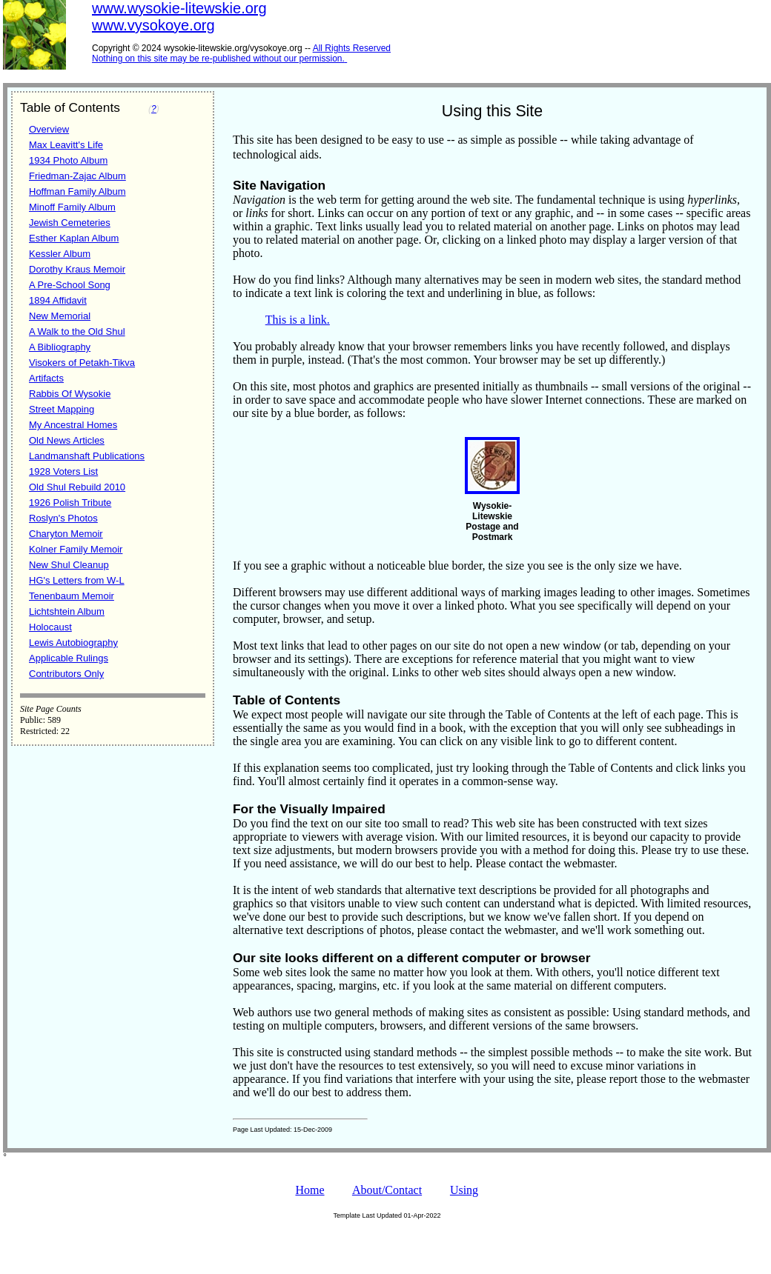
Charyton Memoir (66, 533)
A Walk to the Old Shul (77, 331)
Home (309, 1190)
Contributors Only (66, 673)
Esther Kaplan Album (74, 238)
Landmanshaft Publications (87, 455)
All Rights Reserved (352, 48)
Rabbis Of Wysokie (69, 393)
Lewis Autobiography (73, 642)
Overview (49, 129)
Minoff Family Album (72, 207)
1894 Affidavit (58, 300)
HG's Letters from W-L (77, 580)
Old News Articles (67, 440)
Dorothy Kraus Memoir (77, 269)
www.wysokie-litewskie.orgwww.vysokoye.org (179, 16)
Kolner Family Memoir (75, 549)
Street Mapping (61, 409)
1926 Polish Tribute (70, 502)
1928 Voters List (63, 471)
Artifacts (46, 378)
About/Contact (387, 1190)
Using (464, 1190)
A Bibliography (59, 347)
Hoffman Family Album (77, 191)
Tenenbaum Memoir (71, 595)
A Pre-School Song (69, 284)
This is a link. (297, 319)
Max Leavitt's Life (66, 144)
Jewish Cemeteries (69, 222)
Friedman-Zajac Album (77, 175)
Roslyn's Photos (63, 518)
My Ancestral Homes (73, 424)
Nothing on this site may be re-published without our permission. (218, 58)
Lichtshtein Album (67, 611)
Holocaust (50, 627)
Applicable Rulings (68, 658)
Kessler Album (59, 253)
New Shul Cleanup (69, 564)
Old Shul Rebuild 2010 (77, 487)
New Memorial (59, 315)
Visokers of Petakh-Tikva (82, 362)
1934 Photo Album (68, 160)
